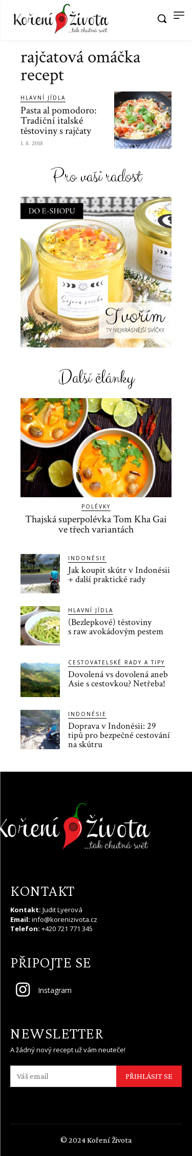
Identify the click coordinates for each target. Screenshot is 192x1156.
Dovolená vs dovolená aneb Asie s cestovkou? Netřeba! (118, 678)
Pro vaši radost (96, 177)
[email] (63, 1076)
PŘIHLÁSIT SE (149, 1076)
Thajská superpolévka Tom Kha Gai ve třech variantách (96, 524)
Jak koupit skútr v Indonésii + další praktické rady (119, 574)
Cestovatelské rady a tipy (116, 662)
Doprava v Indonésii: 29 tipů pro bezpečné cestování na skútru (119, 735)
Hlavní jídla (43, 97)
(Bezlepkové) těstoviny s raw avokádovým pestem (115, 626)
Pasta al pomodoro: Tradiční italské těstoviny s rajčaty (58, 120)
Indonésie (87, 558)
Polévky (96, 506)
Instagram (55, 990)
